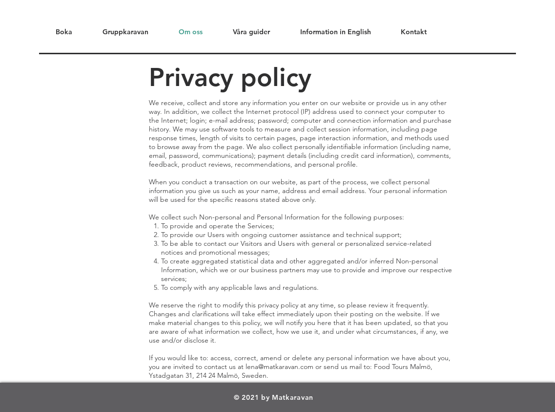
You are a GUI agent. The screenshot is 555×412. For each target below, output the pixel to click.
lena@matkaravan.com (279, 366)
